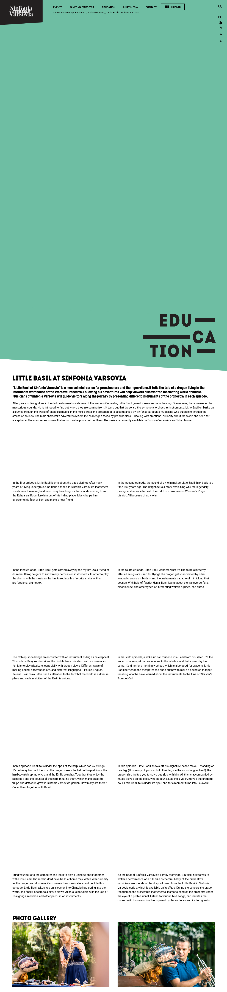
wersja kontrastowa (220, 23)
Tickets (176, 6)
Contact (151, 7)
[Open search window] (219, 6)
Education (108, 7)
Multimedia (130, 7)
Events (57, 7)
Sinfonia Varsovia (82, 7)
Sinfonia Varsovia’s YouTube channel (170, 420)
